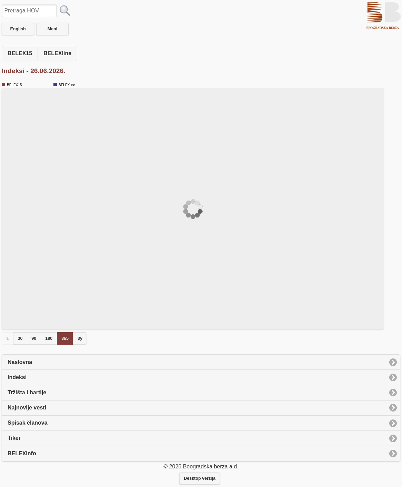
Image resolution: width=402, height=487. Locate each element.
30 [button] (20, 338)
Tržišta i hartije (27, 392)
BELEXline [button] (57, 53)
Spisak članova (28, 423)
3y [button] (80, 338)
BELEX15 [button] (20, 53)
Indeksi (17, 377)
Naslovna (20, 362)
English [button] (18, 29)
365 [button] (65, 338)
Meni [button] (52, 29)
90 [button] (33, 338)
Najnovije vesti (27, 407)
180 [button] (48, 338)
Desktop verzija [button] (199, 478)
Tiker (14, 438)
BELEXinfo (22, 453)
